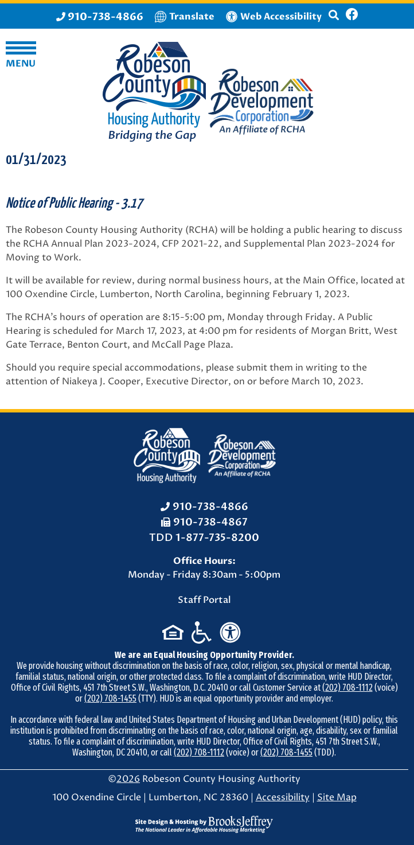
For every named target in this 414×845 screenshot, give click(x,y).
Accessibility (283, 797)
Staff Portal (204, 600)
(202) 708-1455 (110, 698)
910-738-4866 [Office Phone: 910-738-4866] (210, 507)
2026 (128, 779)
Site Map (337, 797)
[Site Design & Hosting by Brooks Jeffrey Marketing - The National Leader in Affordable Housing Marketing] (204, 824)
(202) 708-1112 (347, 687)
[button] (334, 20)
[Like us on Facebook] (352, 16)
